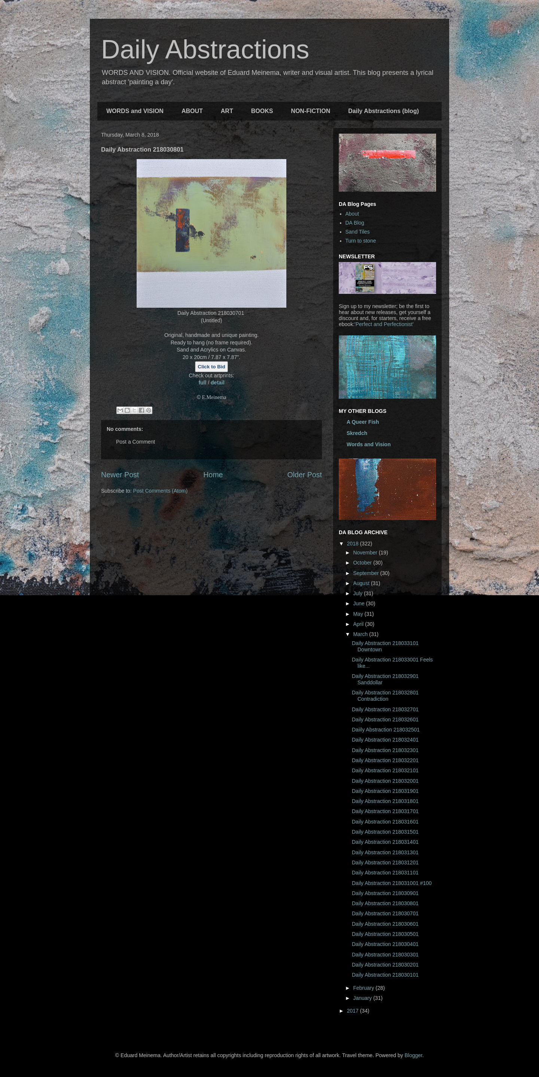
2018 (353, 544)
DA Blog (355, 223)
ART (227, 111)
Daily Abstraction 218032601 (385, 719)
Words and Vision (369, 444)
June (359, 603)
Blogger (413, 1055)
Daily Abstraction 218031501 (385, 832)
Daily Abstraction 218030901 (385, 893)
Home (213, 475)
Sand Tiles (357, 232)
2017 (353, 1011)
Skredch (357, 433)
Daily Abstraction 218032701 (385, 709)
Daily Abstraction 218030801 (385, 903)
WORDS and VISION (135, 111)
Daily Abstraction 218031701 (385, 811)
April (359, 624)
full (202, 383)
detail (218, 383)
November (365, 553)
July (358, 593)
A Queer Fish (363, 422)
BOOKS (262, 111)
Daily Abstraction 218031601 (385, 822)
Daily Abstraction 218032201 (385, 760)
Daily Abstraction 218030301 (385, 955)
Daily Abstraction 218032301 (385, 750)
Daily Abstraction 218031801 (385, 801)
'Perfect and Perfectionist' (384, 324)
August (362, 583)
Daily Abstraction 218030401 (385, 944)
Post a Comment (135, 442)
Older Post (304, 475)
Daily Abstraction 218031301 (385, 852)
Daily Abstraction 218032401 (385, 740)
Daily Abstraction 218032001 (385, 781)
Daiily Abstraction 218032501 (386, 730)
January (363, 998)
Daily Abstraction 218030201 (385, 965)
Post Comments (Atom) (160, 491)
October (363, 563)
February (364, 988)
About (352, 214)
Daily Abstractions (205, 49)
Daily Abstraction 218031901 (385, 791)
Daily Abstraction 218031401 (385, 842)
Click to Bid (211, 366)
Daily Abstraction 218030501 (385, 934)
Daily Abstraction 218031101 (385, 873)
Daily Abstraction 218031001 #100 (392, 883)
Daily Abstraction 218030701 (385, 913)
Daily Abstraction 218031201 (385, 862)
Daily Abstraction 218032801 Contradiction (385, 696)
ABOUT (192, 111)
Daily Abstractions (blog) (383, 111)
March (361, 634)
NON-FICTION (310, 111)
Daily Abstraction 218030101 (385, 975)
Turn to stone (360, 241)
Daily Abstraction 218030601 (385, 924)
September (366, 573)
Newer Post (120, 475)
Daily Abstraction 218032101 (385, 770)
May (358, 614)
